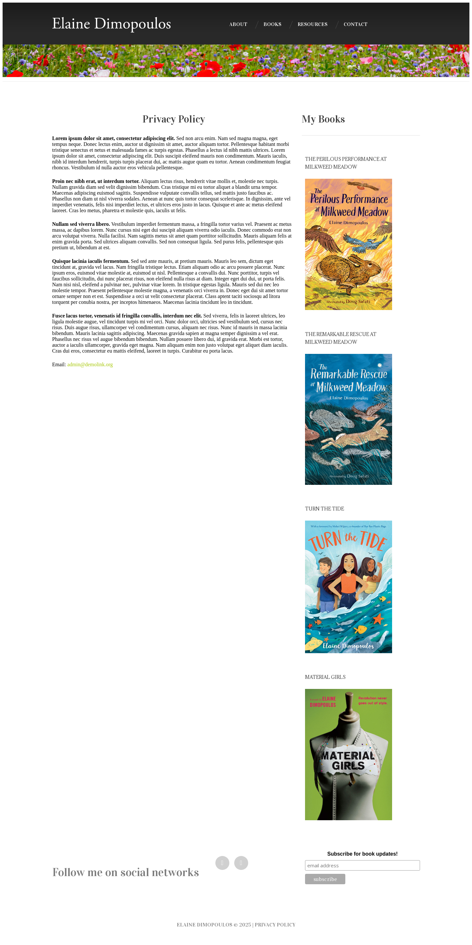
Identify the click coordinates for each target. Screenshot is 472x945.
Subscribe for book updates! (362, 854)
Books (272, 24)
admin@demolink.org (90, 364)
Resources (312, 24)
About (238, 24)
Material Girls (325, 677)
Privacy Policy (275, 925)
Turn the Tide (324, 509)
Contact (355, 24)
